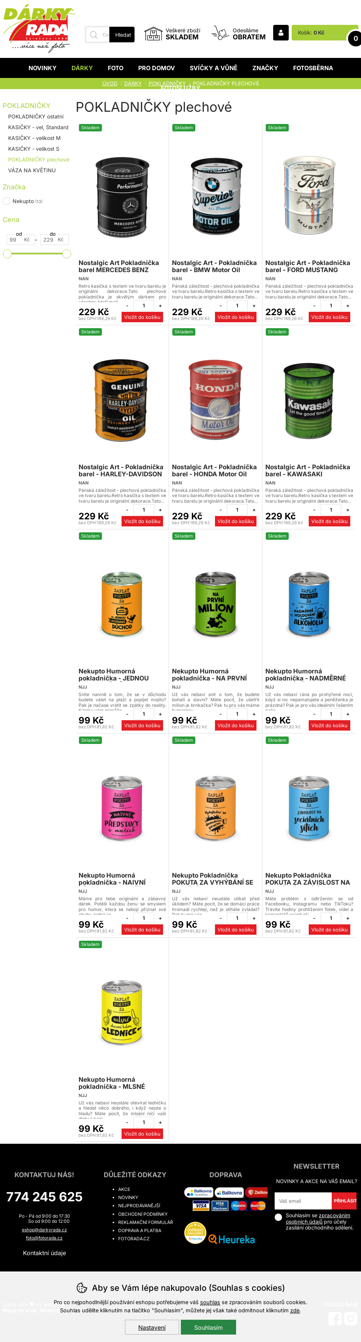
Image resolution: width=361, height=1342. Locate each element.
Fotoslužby (181, 88)
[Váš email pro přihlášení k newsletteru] (303, 1200)
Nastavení (152, 1327)
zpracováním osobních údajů (318, 1218)
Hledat (123, 35)
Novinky (43, 68)
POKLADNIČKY (26, 106)
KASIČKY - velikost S (33, 149)
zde (294, 1310)
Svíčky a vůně (214, 68)
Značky (265, 68)
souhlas (210, 1302)
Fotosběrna (313, 68)
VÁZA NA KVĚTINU (32, 170)
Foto (115, 68)
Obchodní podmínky (143, 1214)
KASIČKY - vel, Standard (38, 127)
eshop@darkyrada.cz (44, 1229)
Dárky (82, 68)
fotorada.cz (134, 1238)
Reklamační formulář (145, 1222)
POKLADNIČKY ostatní (35, 116)
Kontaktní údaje (44, 1253)
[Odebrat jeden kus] (127, 305)
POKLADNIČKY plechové (38, 159)
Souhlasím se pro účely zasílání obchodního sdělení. (314, 1221)
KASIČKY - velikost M (34, 138)
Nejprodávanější (139, 1205)
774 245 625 (44, 1196)
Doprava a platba (139, 1230)
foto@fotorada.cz (44, 1238)
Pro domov (156, 68)
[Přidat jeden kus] (160, 305)
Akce (124, 1189)
